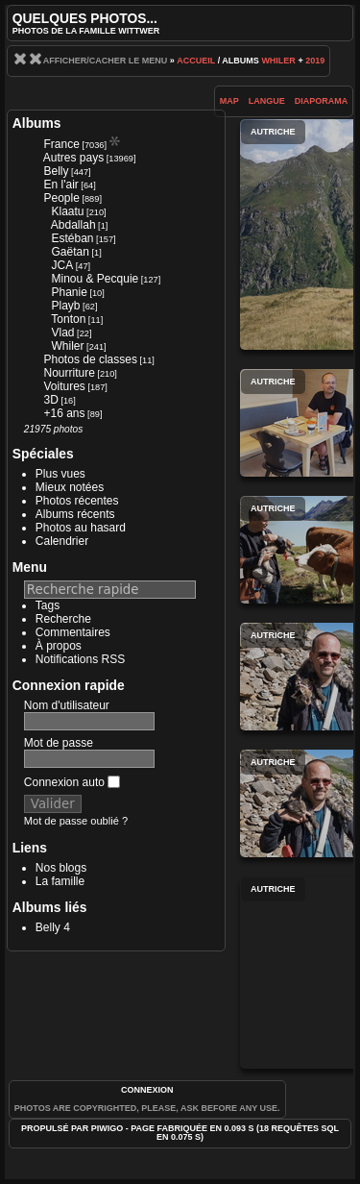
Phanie (69, 292)
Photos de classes (90, 359)
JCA (63, 265)
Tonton (68, 319)
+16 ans (64, 413)
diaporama (321, 101)
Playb (66, 305)
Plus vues (60, 474)
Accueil (196, 60)
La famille (60, 881)
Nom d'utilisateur (66, 705)
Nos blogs (61, 868)
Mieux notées (70, 487)
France (62, 144)
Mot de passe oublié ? (76, 820)
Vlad (63, 332)
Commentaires (73, 632)
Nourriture (69, 373)
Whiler (278, 60)
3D (51, 400)
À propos (59, 646)
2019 (314, 60)
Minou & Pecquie (95, 278)
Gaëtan (70, 252)
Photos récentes (77, 500)
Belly (56, 171)
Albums (36, 123)
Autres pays (73, 157)
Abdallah (73, 225)
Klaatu (68, 211)
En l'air (61, 184)
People (62, 198)
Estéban (73, 238)
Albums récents (75, 514)
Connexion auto (72, 782)
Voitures (64, 386)
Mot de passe (58, 743)
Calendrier (62, 541)
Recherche (63, 619)
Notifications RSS (80, 659)
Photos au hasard (81, 527)
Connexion (147, 1090)
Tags (48, 605)
